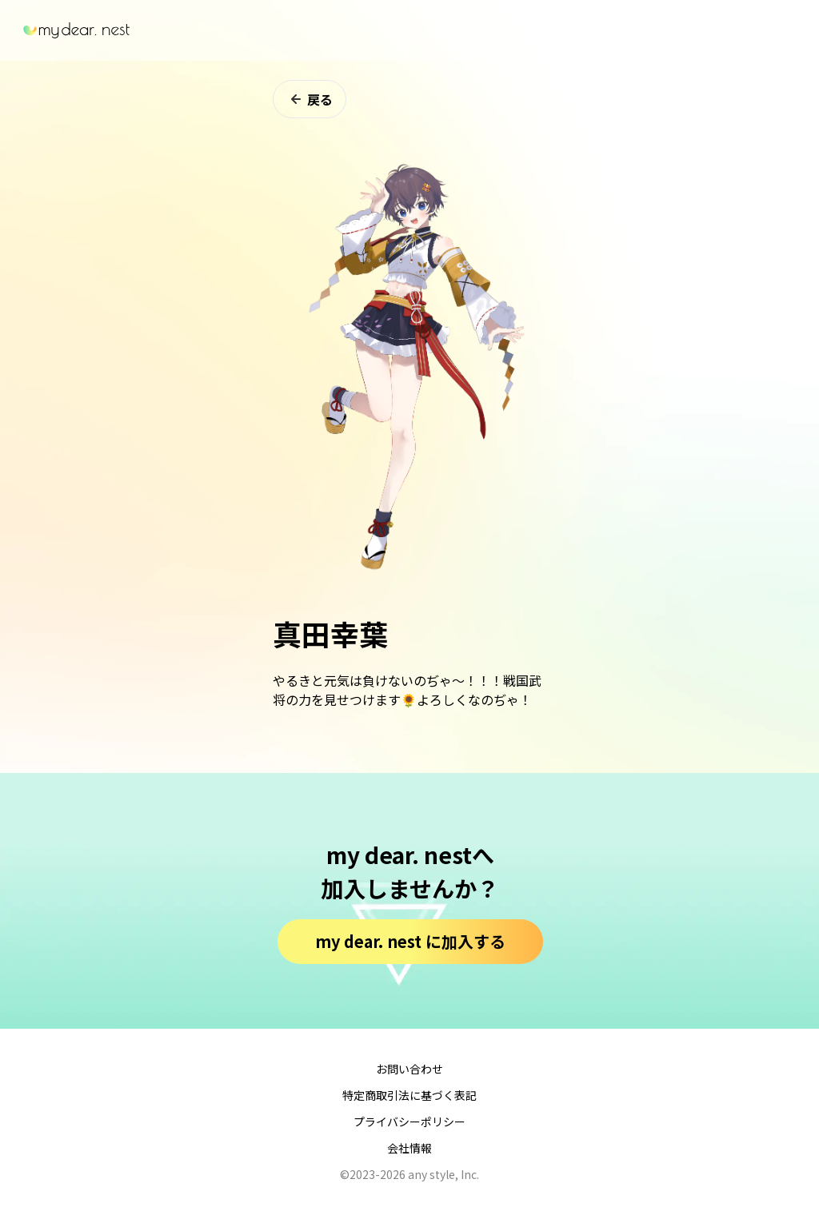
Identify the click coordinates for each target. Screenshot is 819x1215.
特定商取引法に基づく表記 (409, 1095)
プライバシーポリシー (409, 1121)
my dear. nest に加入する (410, 941)
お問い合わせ (409, 1069)
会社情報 (409, 1148)
